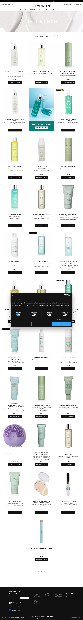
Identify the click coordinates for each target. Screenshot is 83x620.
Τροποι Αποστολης (37, 601)
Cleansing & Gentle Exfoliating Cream (41, 453)
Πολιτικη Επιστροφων (37, 603)
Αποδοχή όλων (61, 324)
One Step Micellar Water (41, 214)
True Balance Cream (68, 166)
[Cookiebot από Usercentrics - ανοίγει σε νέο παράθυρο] (65, 295)
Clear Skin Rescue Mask (68, 358)
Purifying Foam (14, 261)
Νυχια (47, 9)
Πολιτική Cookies (41, 618)
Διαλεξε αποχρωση (15, 416)
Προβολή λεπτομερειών (63, 319)
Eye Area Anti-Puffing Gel (68, 405)
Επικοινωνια (37, 596)
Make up (26, 9)
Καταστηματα (58, 594)
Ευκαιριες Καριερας (47, 595)
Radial (79, 617)
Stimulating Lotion (14, 166)
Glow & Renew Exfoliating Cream (68, 215)
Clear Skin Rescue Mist (41, 357)
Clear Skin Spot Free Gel (68, 501)
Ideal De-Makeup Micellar (41, 261)
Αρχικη (4, 12)
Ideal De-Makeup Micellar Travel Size (68, 262)
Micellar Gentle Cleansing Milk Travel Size (14, 72)
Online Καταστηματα (58, 596)
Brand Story (48, 593)
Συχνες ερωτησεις (37, 595)
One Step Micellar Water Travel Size (68, 453)
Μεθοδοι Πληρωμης (37, 598)
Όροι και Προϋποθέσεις (47, 616)
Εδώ (45, 305)
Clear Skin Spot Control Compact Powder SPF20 (41, 501)
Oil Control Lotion (14, 214)
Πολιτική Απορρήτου (35, 616)
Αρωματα (41, 9)
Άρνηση (41, 324)
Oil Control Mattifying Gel (41, 405)
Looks (59, 9)
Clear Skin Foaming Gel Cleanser (68, 119)
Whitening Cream (41, 166)
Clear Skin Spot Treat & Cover (41, 548)
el (13, 4)
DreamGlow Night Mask (68, 71)
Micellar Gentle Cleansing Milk (14, 119)
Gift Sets (53, 9)
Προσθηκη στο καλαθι (15, 82)
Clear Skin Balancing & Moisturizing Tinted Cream (15, 406)
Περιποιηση (33, 9)
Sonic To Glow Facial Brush (14, 453)
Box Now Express (36, 605)
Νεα (20, 9)
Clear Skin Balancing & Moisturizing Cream (15, 358)
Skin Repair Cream (15, 501)
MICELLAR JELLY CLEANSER (41, 71)
